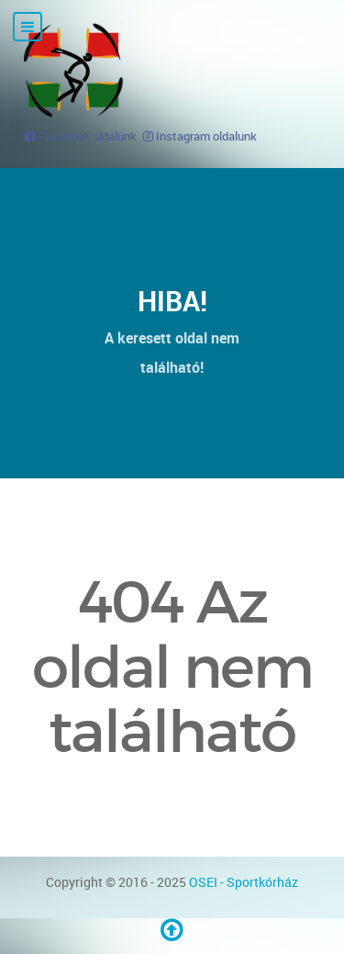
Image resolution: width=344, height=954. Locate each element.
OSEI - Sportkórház (243, 882)
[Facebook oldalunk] (81, 136)
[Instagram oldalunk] (200, 136)
